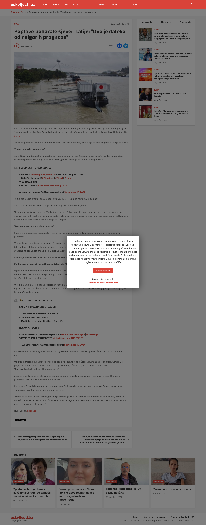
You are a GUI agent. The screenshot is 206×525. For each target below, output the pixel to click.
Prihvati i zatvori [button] (103, 270)
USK (55, 4)
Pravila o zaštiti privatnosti (103, 282)
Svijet (89, 4)
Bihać (44, 4)
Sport (101, 4)
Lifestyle (132, 4)
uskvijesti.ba (23, 4)
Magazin (116, 4)
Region (76, 4)
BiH (66, 4)
